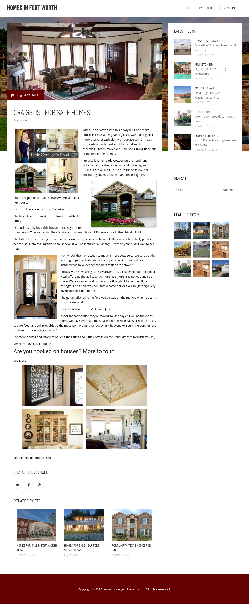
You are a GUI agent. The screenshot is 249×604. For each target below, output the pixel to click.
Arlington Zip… (204, 64)
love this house (47, 228)
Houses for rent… (207, 136)
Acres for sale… (205, 88)
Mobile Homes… (205, 112)
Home (189, 8)
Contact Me (228, 8)
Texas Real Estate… (207, 41)
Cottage (22, 120)
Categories (206, 8)
